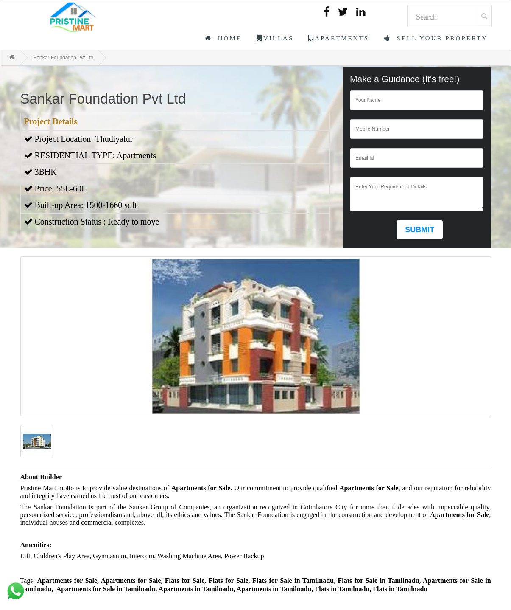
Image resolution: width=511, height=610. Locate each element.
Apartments (338, 38)
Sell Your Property (436, 38)
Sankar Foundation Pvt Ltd (63, 58)
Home (223, 38)
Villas (275, 38)
